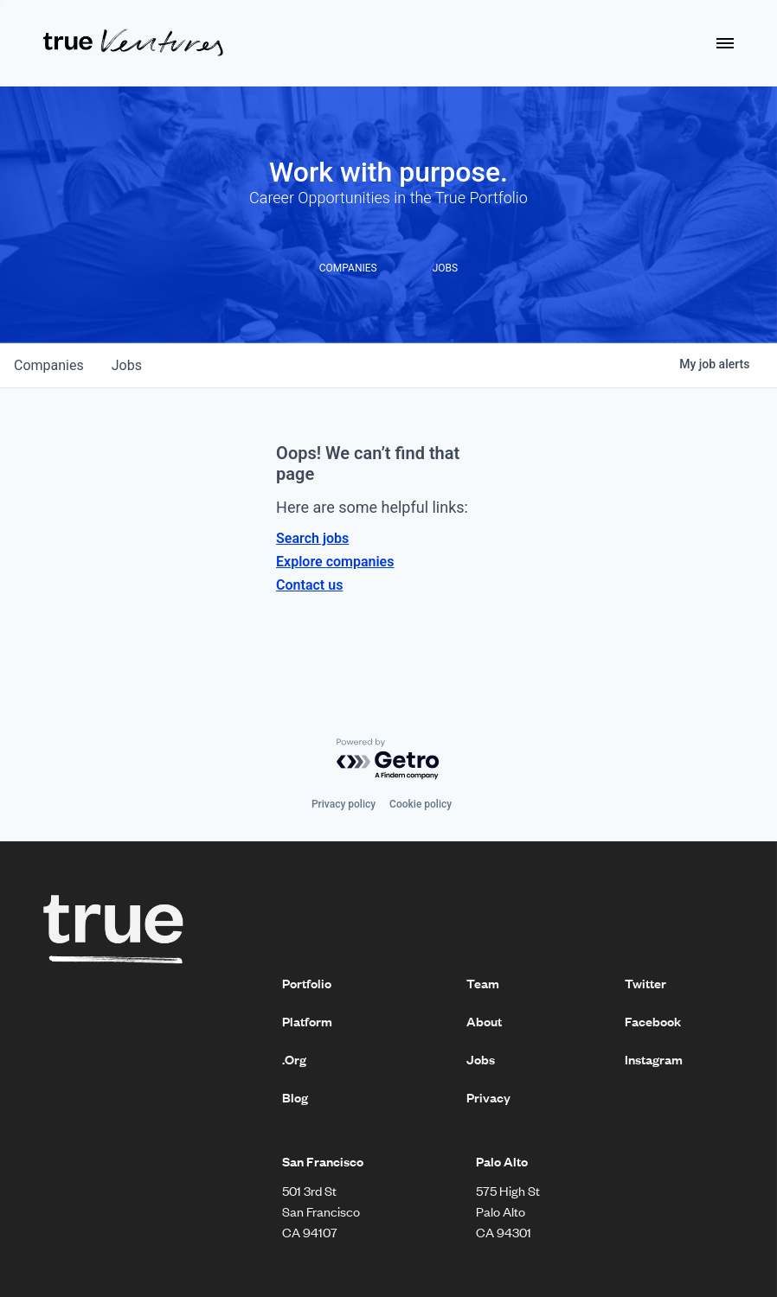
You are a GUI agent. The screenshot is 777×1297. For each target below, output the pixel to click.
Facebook (653, 1021)
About (484, 1021)
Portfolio (306, 983)
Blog (295, 1097)
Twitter (645, 983)
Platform (307, 1021)
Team (482, 983)
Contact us (309, 585)
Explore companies (335, 561)
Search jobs (312, 538)
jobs (127, 365)
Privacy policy (343, 804)
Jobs (480, 1059)
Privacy (488, 1097)
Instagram (654, 1059)
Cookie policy (420, 804)
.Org (294, 1059)
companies (49, 365)
